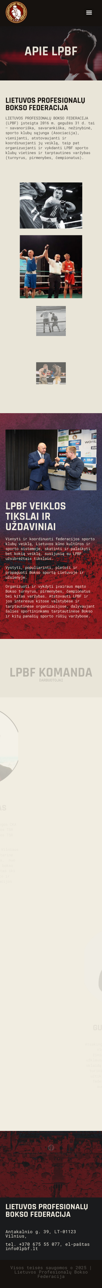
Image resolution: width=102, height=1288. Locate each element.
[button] (89, 12)
